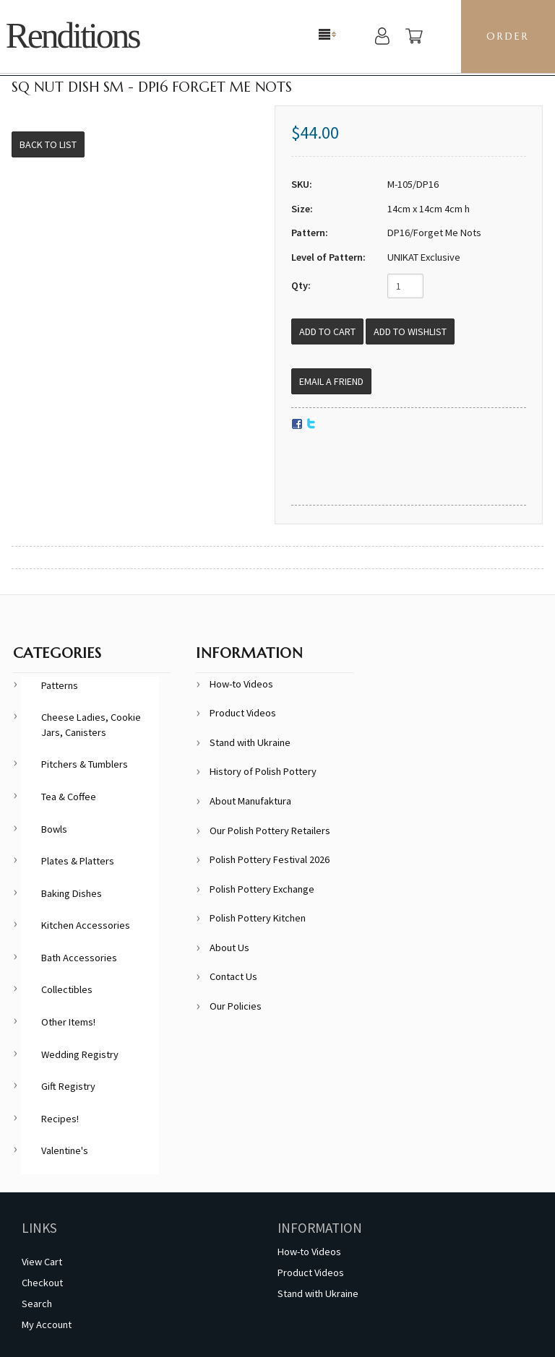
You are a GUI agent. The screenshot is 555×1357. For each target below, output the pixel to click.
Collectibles (66, 989)
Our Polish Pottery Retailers (270, 830)
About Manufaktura (250, 800)
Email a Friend (331, 381)
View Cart (42, 1261)
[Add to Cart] (327, 331)
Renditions (72, 36)
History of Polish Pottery (263, 771)
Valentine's (64, 1150)
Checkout (42, 1282)
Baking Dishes (71, 893)
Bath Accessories (79, 957)
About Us (229, 947)
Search (37, 1303)
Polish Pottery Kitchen (258, 917)
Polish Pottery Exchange (262, 889)
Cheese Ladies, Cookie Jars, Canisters (91, 725)
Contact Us (233, 976)
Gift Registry (68, 1086)
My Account (47, 1324)
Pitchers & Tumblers (84, 764)
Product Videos (243, 712)
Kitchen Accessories (85, 925)
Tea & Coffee (68, 796)
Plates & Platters (77, 860)
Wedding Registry (80, 1054)
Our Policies (236, 1006)
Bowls (54, 829)
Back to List (48, 144)
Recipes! (60, 1118)
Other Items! (68, 1021)
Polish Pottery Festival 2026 (270, 859)
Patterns (59, 685)
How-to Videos (241, 683)
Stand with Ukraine (250, 742)
